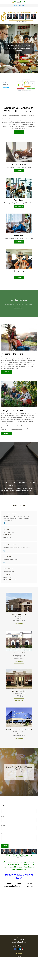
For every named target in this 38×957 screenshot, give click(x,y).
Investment (19, 956)
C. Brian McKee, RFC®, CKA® (11, 514)
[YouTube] (22, 949)
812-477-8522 (8, 534)
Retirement (19, 954)
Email (2, 816)
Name (2, 808)
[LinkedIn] (4, 523)
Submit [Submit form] (5, 845)
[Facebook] (15, 949)
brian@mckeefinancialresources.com (19, 946)
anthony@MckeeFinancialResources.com (11, 579)
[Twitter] (18, 949)
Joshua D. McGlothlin (9, 556)
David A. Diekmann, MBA (10, 544)
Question (3, 833)
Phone (3, 825)
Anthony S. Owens (8, 568)
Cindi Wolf (6, 529)
